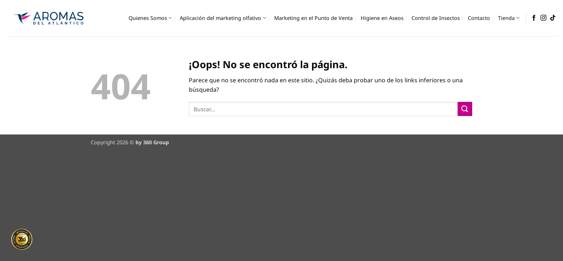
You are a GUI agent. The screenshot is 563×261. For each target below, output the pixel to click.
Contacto (479, 17)
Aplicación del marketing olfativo (223, 17)
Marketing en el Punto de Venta (313, 17)
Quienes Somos (150, 17)
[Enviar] (465, 109)
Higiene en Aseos (382, 17)
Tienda (508, 17)
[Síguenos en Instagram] (543, 18)
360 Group (156, 142)
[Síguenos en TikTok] (553, 18)
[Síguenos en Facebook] (534, 18)
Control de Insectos (436, 17)
